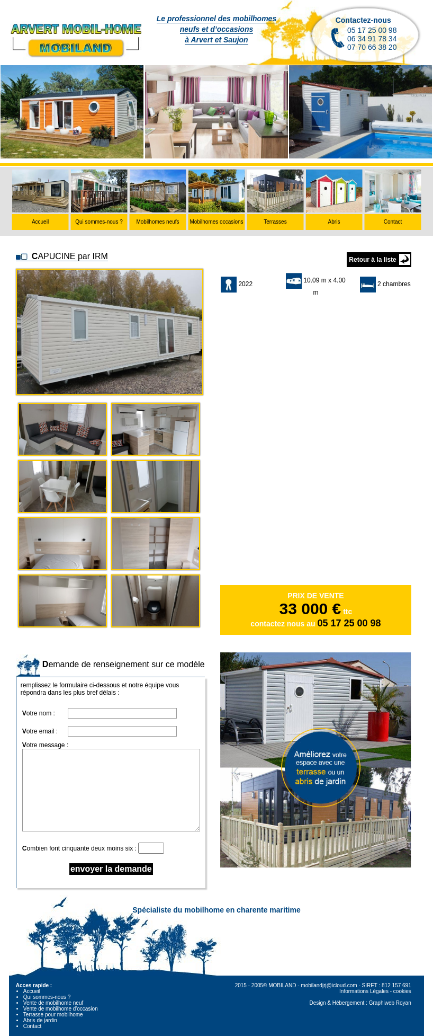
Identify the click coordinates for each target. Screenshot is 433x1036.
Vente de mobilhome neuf (53, 1003)
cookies (402, 991)
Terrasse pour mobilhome (53, 1014)
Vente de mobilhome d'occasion (60, 1009)
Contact (32, 1026)
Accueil (31, 991)
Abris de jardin (40, 1020)
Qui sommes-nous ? (46, 997)
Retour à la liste (372, 259)
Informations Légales (364, 991)
